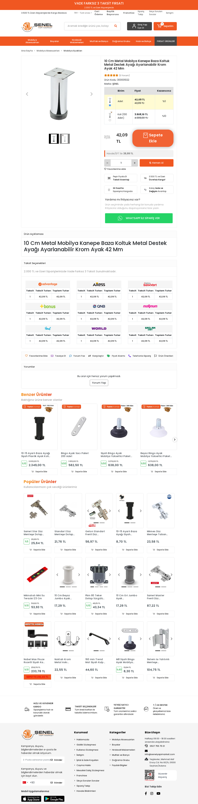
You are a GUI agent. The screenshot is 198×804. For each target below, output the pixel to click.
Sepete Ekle (153, 138)
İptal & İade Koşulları (87, 760)
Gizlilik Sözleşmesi (86, 745)
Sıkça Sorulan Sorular (155, 13)
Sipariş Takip (141, 13)
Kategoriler (118, 733)
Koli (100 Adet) (122, 116)
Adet (120, 101)
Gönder (56, 760)
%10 (164, 116)
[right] (177, 439)
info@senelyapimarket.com (160, 753)
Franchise (82, 776)
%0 (164, 101)
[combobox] (25, 783)
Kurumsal (81, 733)
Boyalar (116, 745)
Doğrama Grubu (121, 760)
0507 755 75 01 (155, 746)
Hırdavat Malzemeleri (123, 750)
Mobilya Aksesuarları (123, 740)
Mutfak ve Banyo (121, 755)
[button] (165, 26)
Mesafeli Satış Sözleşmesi (90, 771)
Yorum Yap (99, 383)
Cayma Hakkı (84, 765)
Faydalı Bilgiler (119, 765)
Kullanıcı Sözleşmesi (87, 750)
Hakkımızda (83, 740)
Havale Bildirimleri (86, 791)
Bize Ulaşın (152, 733)
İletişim (169, 12)
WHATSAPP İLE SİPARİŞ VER (139, 218)
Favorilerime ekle (115, 169)
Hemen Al (156, 162)
